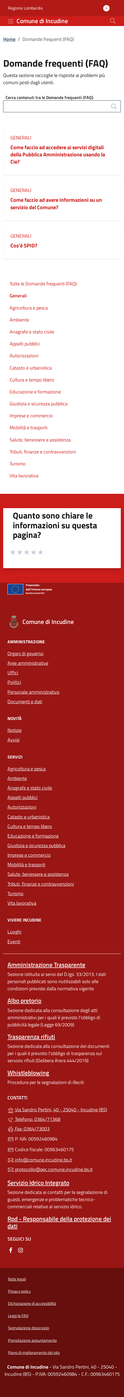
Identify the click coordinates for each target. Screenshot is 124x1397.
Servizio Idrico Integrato (38, 1182)
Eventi (13, 941)
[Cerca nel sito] (113, 21)
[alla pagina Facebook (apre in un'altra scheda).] (10, 1249)
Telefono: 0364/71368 (33, 1119)
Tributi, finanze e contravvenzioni (43, 451)
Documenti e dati (24, 701)
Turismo (18, 463)
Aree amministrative (27, 663)
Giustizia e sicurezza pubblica (38, 403)
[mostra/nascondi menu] (10, 21)
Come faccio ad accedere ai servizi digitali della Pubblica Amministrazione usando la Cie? (57, 154)
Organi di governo (25, 653)
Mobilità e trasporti (28, 427)
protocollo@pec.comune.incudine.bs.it (50, 1169)
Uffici (12, 672)
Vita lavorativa (24, 475)
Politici (14, 682)
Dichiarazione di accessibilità (32, 1303)
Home (9, 39)
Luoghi (14, 931)
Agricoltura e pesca (29, 307)
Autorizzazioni (24, 355)
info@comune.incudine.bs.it (39, 1159)
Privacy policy (19, 1291)
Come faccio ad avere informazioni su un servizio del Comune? (56, 203)
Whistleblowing (28, 1072)
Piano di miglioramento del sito (34, 1352)
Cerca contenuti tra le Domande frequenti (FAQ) (49, 97)
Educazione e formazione (35, 391)
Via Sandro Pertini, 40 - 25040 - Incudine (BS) (62, 1109)
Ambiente (19, 319)
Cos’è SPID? (24, 245)
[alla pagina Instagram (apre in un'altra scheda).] (20, 1249)
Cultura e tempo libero (32, 379)
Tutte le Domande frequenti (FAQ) (43, 283)
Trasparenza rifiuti (31, 1036)
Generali (20, 137)
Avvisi (13, 739)
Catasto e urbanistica (31, 367)
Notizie (14, 730)
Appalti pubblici (25, 343)
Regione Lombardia (25, 8)
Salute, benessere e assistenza (40, 439)
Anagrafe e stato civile (32, 331)
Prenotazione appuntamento (32, 1340)
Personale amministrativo (33, 692)
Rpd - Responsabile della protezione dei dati (59, 1222)
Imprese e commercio (31, 415)
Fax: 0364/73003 (28, 1128)
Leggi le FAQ (18, 1316)
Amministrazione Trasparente (46, 964)
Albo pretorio (24, 1000)
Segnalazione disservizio (28, 1328)
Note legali (17, 1279)
